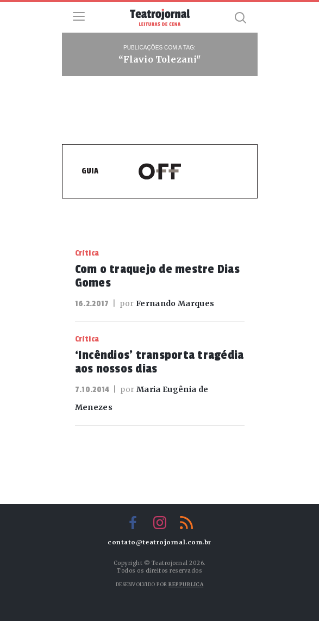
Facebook (133, 522)
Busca (241, 17)
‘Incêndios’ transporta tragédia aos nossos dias (159, 361)
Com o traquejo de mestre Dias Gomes (157, 276)
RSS (186, 522)
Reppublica (185, 584)
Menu (79, 16)
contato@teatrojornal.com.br (159, 542)
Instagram (159, 522)
